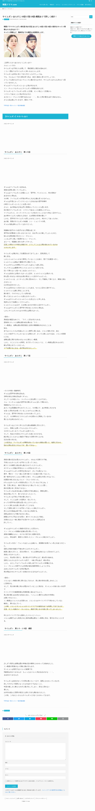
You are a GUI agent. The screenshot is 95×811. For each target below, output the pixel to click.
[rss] (89, 1)
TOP (5, 105)
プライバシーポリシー (41, 798)
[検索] (91, 1)
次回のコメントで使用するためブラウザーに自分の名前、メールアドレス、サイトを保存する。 (30, 781)
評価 (22, 105)
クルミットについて (10, 798)
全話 (8, 105)
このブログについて (29, 798)
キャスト (15, 105)
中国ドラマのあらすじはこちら (81, 36)
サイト (6, 775)
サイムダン (6, 19)
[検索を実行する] (90, 16)
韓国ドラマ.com (10, 5)
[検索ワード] (81, 16)
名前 (6, 762)
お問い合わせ (20, 798)
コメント (8, 741)
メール (6, 768)
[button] (8, 718)
